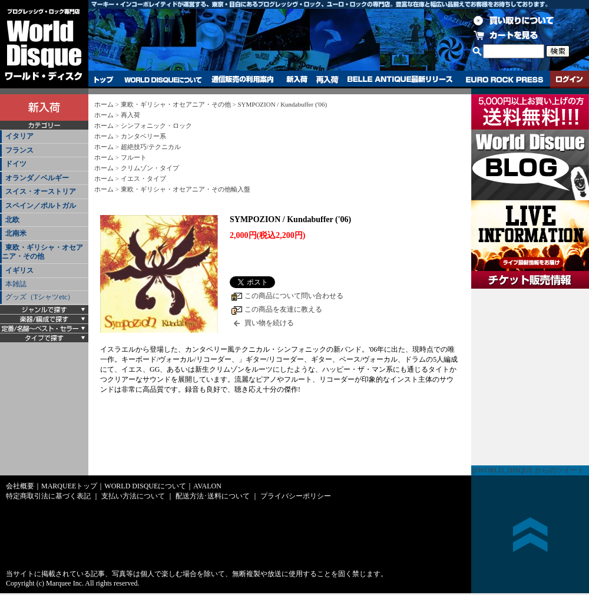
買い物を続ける (269, 323)
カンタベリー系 (143, 136)
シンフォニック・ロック (156, 125)
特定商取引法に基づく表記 (48, 496)
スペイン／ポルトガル (40, 205)
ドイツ (16, 164)
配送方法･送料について (213, 496)
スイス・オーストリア (40, 191)
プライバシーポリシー (295, 496)
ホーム (104, 104)
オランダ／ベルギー (37, 178)
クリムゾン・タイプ (150, 167)
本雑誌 (16, 284)
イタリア (19, 136)
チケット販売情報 (530, 377)
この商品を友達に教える (283, 309)
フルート (134, 157)
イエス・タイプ (143, 178)
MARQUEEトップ (69, 486)
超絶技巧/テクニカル (151, 146)
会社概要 (20, 486)
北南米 (16, 233)
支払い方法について (133, 496)
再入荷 (327, 79)
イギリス (19, 270)
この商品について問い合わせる (293, 296)
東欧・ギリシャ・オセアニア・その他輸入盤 (185, 189)
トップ (104, 79)
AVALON (207, 486)
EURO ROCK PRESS (504, 79)
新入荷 (296, 79)
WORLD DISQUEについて (162, 79)
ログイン (569, 79)
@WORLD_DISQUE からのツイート (527, 470)
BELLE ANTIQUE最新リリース (400, 79)
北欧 (12, 220)
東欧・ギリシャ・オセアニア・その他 (42, 252)
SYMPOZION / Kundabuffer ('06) (282, 104)
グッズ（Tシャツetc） (39, 297)
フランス (19, 150)
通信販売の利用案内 (242, 79)
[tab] (44, 137)
